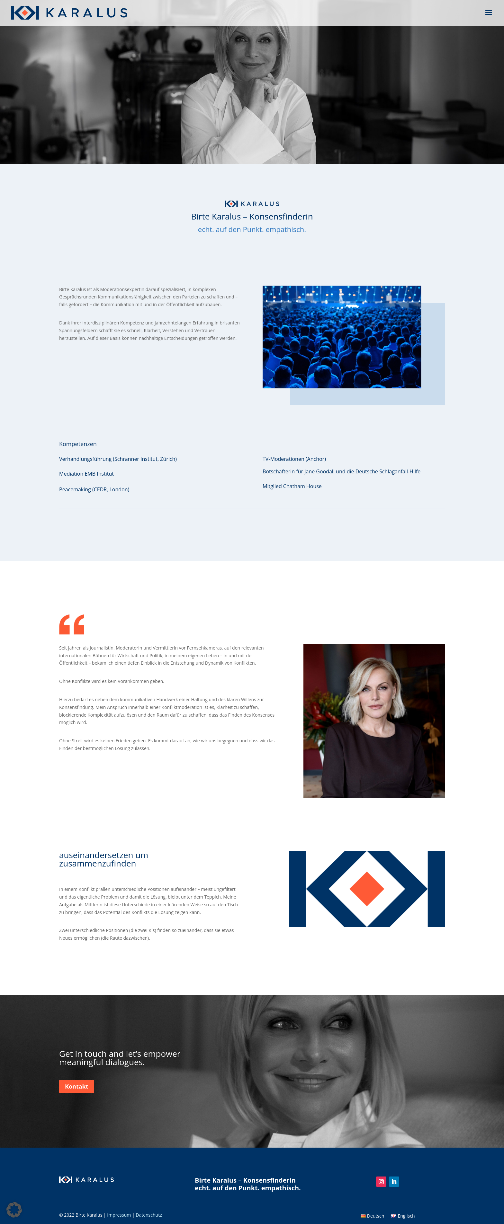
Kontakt (76, 1086)
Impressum (119, 1215)
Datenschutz (149, 1215)
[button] (14, 1210)
